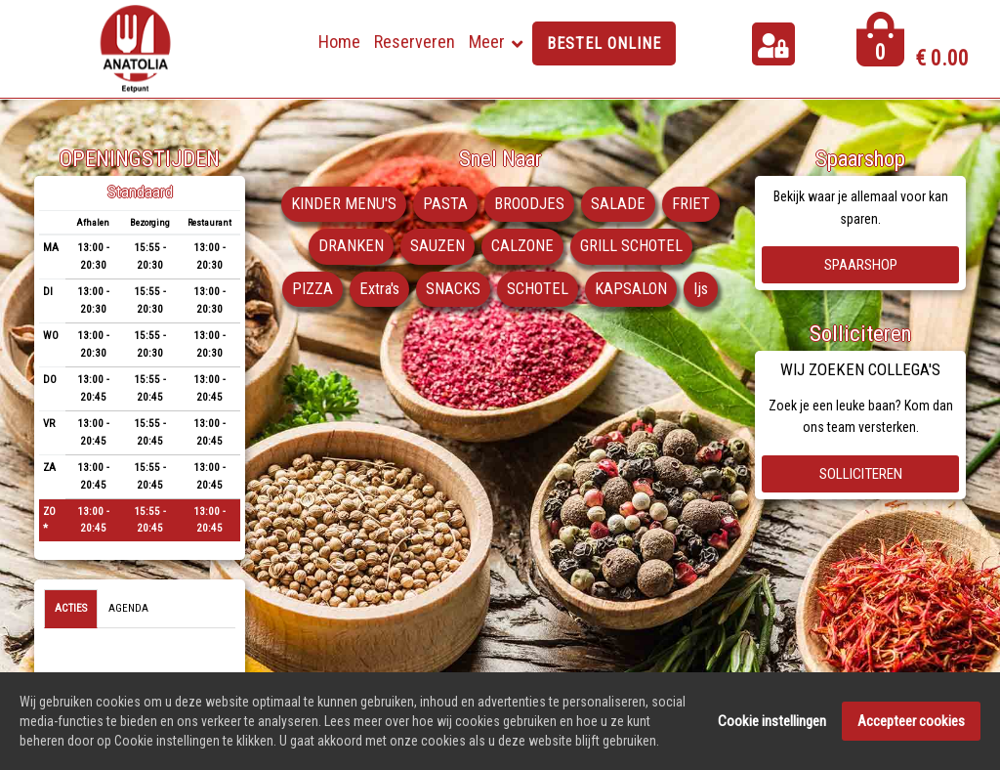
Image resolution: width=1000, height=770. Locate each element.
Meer (487, 41)
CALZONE (522, 247)
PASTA (444, 204)
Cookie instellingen (772, 724)
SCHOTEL (538, 289)
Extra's (377, 289)
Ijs (704, 289)
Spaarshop (860, 265)
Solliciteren (860, 474)
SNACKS (452, 289)
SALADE (619, 204)
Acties (71, 608)
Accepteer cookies (911, 724)
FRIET (692, 204)
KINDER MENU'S (342, 204)
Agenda (128, 608)
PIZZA (309, 289)
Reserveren (414, 41)
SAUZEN (436, 247)
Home (339, 41)
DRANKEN (349, 247)
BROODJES (529, 204)
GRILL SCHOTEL (632, 247)
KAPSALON (633, 289)
